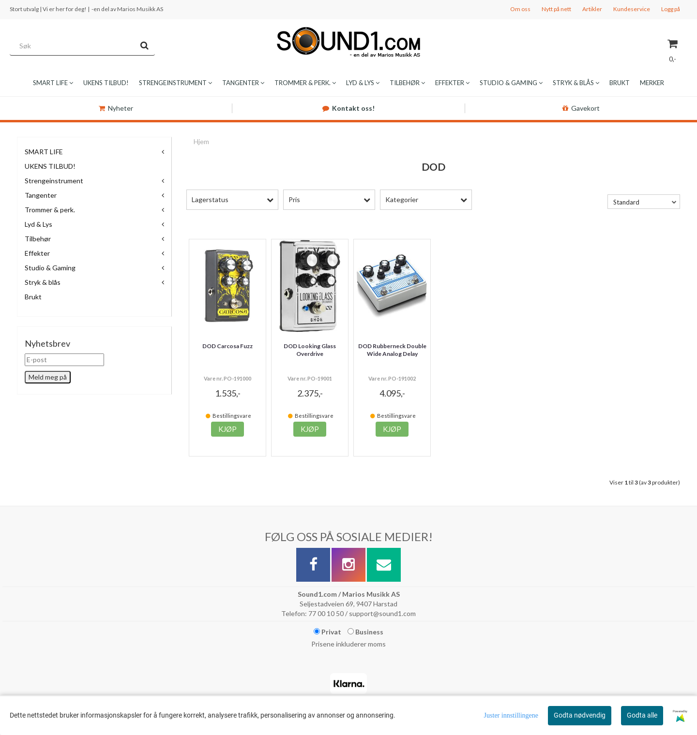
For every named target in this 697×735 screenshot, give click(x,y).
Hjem (201, 141)
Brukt (33, 297)
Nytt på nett (556, 9)
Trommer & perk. (50, 210)
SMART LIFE (44, 151)
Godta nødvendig (580, 715)
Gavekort (581, 108)
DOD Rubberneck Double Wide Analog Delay (392, 350)
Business (365, 632)
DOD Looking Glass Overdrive (310, 350)
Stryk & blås (43, 282)
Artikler (592, 9)
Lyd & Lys (38, 224)
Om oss (520, 9)
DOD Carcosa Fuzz (227, 346)
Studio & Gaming (50, 268)
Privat (327, 632)
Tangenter (41, 195)
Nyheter (116, 108)
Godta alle (642, 715)
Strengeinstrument (54, 180)
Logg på (670, 9)
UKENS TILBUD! (50, 166)
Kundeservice (631, 9)
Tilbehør (38, 239)
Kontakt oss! (348, 108)
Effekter (37, 253)
